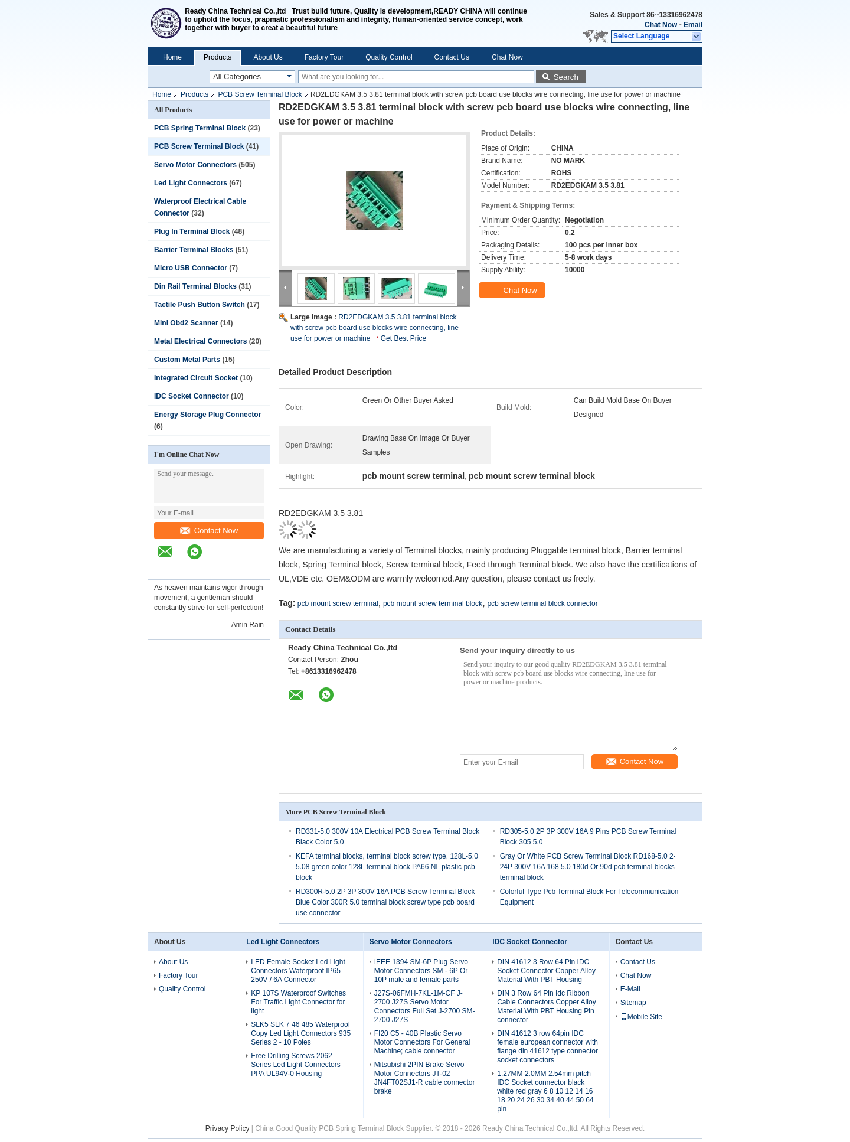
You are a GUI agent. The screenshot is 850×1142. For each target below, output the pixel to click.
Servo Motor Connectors (195, 165)
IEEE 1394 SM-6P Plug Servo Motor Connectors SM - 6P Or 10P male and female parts (421, 971)
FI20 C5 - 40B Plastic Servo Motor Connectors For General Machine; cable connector (422, 1042)
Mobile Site (641, 1017)
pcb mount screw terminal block (432, 603)
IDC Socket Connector (191, 396)
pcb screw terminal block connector (542, 603)
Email (693, 25)
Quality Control (388, 57)
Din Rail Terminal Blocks (195, 286)
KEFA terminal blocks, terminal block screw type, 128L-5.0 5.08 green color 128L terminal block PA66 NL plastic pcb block (387, 867)
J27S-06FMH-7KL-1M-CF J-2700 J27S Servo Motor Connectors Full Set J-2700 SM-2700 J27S (424, 1006)
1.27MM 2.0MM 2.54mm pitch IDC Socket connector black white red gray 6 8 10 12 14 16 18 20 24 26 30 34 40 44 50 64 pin (545, 1091)
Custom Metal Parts (187, 359)
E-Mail (630, 989)
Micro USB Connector (190, 268)
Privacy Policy (227, 1128)
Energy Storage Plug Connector (207, 414)
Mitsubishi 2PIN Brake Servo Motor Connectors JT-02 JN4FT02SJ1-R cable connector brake (424, 1078)
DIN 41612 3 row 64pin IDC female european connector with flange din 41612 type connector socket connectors (547, 1046)
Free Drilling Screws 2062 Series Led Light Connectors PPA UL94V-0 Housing (295, 1065)
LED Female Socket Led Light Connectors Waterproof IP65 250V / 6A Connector (298, 971)
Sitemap (633, 1003)
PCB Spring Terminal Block (200, 128)
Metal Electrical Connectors (200, 341)
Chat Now (661, 25)
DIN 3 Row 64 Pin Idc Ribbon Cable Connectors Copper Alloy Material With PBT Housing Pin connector (546, 1006)
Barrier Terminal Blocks (194, 250)
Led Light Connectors (190, 183)
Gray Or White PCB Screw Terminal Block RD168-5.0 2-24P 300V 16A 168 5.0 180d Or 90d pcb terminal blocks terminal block (588, 867)
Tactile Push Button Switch (199, 305)
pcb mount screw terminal (338, 603)
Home (172, 57)
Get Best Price (403, 338)
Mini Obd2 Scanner (186, 323)
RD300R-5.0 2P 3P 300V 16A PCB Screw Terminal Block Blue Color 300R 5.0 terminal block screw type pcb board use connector (385, 902)
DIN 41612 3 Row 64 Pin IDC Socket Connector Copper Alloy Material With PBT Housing (546, 971)
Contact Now (209, 530)
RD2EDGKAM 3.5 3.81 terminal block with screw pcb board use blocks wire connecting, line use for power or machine (374, 327)
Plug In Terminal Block (192, 231)
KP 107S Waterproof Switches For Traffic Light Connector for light (298, 1002)
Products (217, 57)
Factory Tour (324, 57)
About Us (267, 57)
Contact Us (451, 57)
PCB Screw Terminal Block (260, 94)
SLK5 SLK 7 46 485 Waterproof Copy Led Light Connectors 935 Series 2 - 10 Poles (301, 1033)
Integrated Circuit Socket (196, 378)
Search (566, 77)
